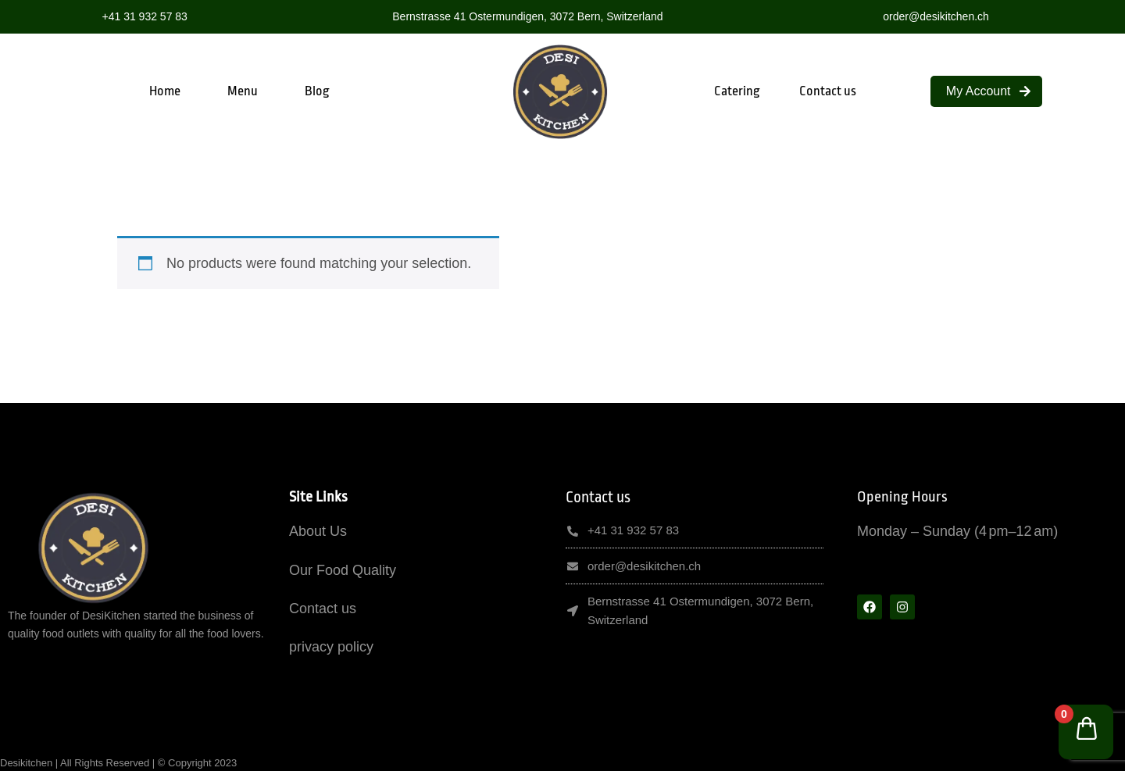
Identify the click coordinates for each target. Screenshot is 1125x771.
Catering (737, 91)
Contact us (827, 91)
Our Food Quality (342, 570)
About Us (318, 531)
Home (164, 91)
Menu (242, 91)
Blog (317, 91)
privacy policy (331, 647)
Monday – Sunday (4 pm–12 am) (957, 531)
